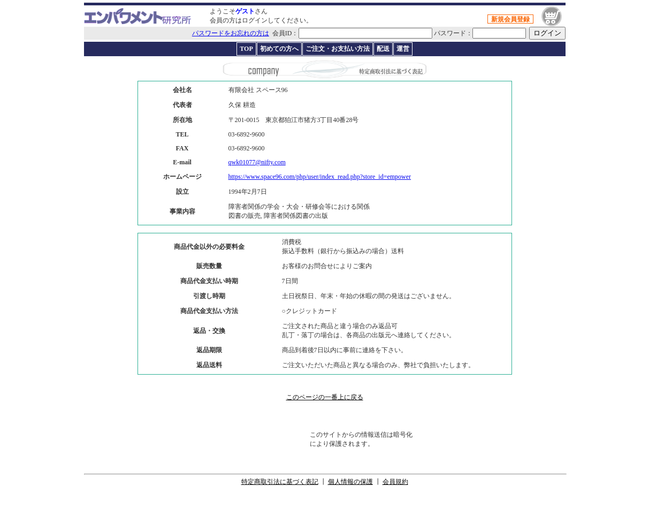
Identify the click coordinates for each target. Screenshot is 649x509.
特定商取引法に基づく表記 (279, 481)
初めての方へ (279, 48)
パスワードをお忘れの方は (230, 33)
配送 (383, 48)
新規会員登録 (510, 19)
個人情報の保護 (350, 481)
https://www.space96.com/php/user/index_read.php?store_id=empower (319, 176)
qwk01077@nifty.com (257, 162)
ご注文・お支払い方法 (338, 48)
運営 (402, 48)
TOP (246, 48)
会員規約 (395, 481)
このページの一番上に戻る (324, 397)
